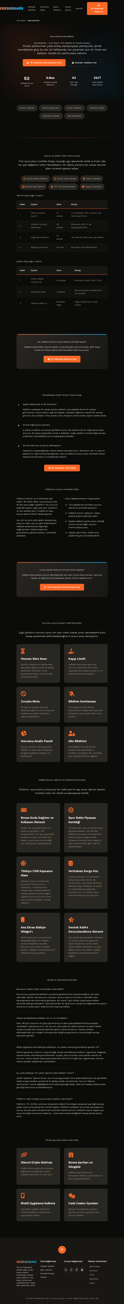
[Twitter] (65, 1270)
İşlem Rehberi (57, 8)
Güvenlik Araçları (51, 116)
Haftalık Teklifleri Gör (84, 62)
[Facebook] (76, 1270)
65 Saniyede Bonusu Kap (62, 359)
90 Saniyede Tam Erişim (62, 468)
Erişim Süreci (68, 8)
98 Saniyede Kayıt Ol (97, 8)
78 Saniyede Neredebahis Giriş (44, 62)
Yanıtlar (79, 8)
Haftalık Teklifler (32, 8)
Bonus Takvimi (27, 108)
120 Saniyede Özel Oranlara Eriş (62, 587)
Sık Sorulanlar (74, 116)
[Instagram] (71, 1270)
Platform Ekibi (44, 8)
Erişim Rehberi (74, 108)
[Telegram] (82, 1270)
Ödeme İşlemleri (50, 108)
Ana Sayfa (21, 20)
